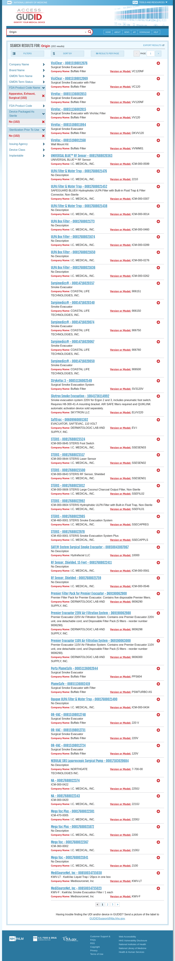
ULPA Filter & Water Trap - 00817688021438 (79, 206)
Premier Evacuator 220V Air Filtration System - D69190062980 (91, 613)
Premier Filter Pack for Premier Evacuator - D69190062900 (89, 593)
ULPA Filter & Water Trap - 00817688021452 (79, 186)
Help (156, 32)
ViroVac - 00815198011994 (68, 125)
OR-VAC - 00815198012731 (68, 730)
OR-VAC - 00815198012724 (68, 745)
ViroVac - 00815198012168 (68, 140)
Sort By (67, 53)
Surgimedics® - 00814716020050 (73, 361)
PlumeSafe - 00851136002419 (70, 684)
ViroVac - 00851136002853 (68, 94)
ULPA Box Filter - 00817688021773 (73, 221)
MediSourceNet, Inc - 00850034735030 (76, 873)
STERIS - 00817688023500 (68, 470)
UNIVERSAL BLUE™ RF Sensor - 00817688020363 (81, 156)
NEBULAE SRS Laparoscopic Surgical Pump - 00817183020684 (90, 761)
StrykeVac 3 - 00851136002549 (71, 381)
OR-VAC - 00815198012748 (68, 715)
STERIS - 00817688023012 (68, 485)
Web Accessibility (127, 936)
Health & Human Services (131, 952)
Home (108, 32)
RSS (92, 943)
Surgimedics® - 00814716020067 (72, 342)
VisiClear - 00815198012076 (69, 63)
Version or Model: (120, 71)
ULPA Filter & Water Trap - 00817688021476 (79, 171)
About (117, 32)
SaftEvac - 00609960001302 (69, 420)
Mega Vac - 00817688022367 (69, 842)
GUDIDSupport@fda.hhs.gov (107, 918)
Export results (152, 45)
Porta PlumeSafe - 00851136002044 (74, 668)
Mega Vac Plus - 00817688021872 (72, 827)
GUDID (29, 15)
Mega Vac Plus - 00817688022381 (72, 811)
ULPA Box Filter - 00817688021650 (73, 252)
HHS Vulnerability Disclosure (133, 940)
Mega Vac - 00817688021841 (69, 857)
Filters (27, 53)
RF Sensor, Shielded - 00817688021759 (76, 578)
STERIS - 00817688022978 (68, 532)
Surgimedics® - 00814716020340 (73, 303)
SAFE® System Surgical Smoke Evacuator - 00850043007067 (90, 547)
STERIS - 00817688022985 (68, 516)
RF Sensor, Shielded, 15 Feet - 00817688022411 (81, 562)
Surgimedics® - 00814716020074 (72, 322)
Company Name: (60, 71)
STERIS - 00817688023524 (68, 439)
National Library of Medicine (30, 2)
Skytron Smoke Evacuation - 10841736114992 (80, 396)
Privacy (94, 950)
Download (144, 32)
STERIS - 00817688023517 (68, 455)
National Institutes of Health (132, 944)
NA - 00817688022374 (65, 780)
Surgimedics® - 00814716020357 (72, 283)
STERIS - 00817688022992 (68, 501)
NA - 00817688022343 (65, 796)
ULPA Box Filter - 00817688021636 (73, 268)
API (134, 32)
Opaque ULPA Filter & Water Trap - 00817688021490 (84, 699)
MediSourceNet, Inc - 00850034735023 (76, 888)
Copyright (95, 947)
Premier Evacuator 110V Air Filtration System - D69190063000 (91, 641)
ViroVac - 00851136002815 (68, 109)
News (126, 32)
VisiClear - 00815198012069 (69, 78)
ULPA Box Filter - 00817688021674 (73, 237)
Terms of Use (96, 954)
